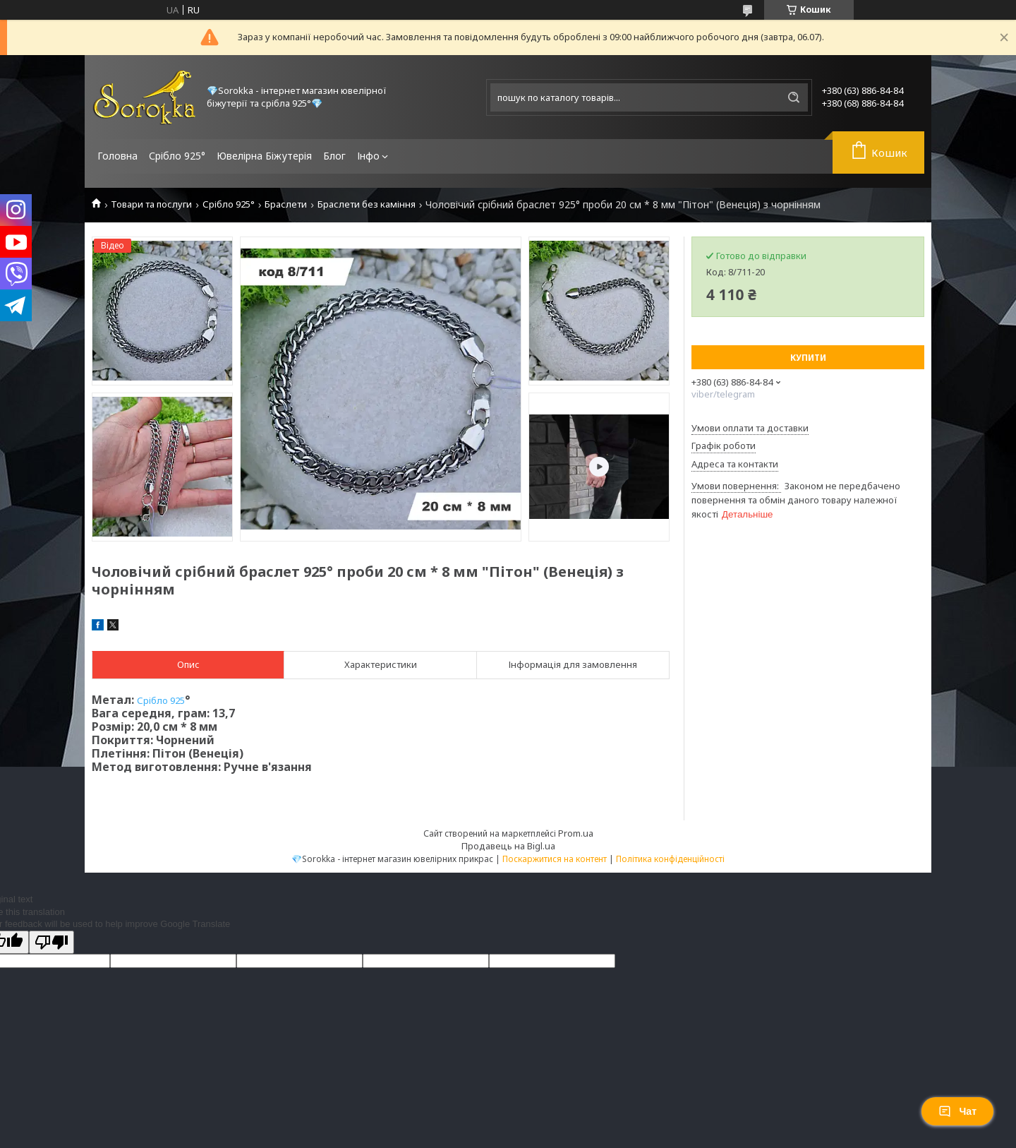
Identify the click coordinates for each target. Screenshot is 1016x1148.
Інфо (368, 155)
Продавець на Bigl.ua (508, 845)
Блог (334, 155)
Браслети (286, 204)
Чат (957, 1111)
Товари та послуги (151, 204)
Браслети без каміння (367, 204)
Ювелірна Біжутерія (264, 155)
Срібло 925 (161, 700)
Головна (117, 155)
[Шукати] (794, 97)
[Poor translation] (51, 942)
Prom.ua (575, 833)
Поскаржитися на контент (554, 859)
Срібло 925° (177, 155)
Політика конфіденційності (670, 859)
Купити (808, 358)
